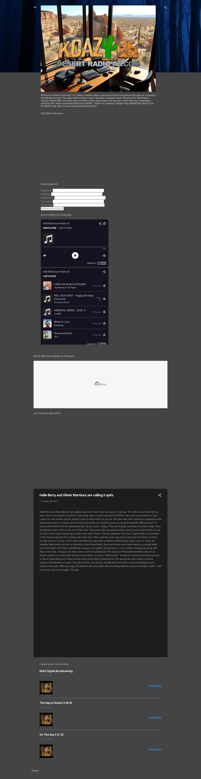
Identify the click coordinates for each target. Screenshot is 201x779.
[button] (159, 495)
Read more (154, 686)
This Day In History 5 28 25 (56, 702)
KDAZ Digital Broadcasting (56, 671)
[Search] (165, 8)
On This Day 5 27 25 (51, 734)
